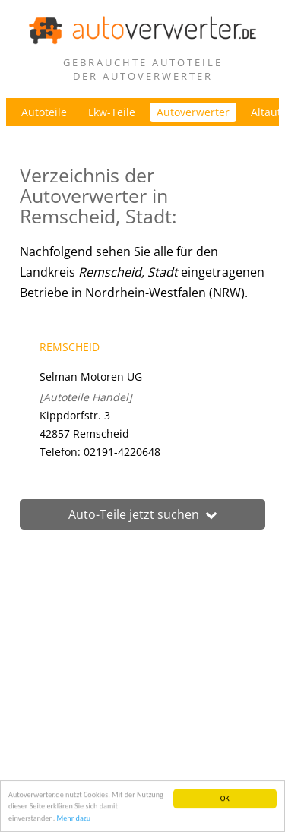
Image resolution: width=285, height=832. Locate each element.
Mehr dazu (74, 819)
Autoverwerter (193, 112)
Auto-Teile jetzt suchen (142, 514)
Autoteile (44, 112)
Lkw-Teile (111, 112)
